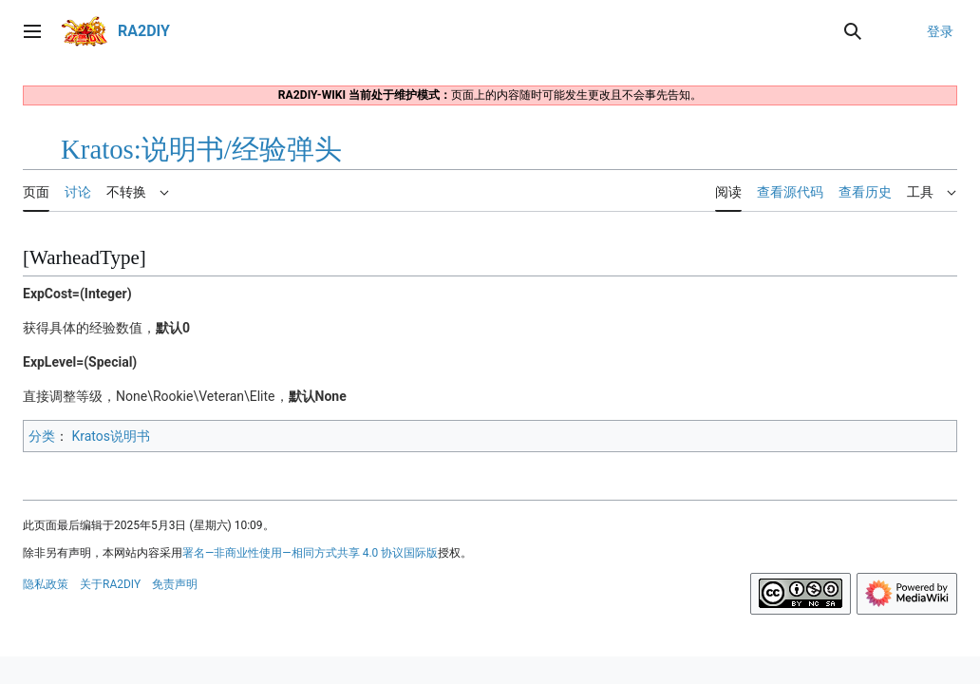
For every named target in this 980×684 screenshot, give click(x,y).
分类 (41, 436)
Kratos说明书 (111, 436)
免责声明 (175, 584)
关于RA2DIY (110, 584)
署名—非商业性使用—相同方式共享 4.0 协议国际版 (310, 553)
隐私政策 (45, 584)
